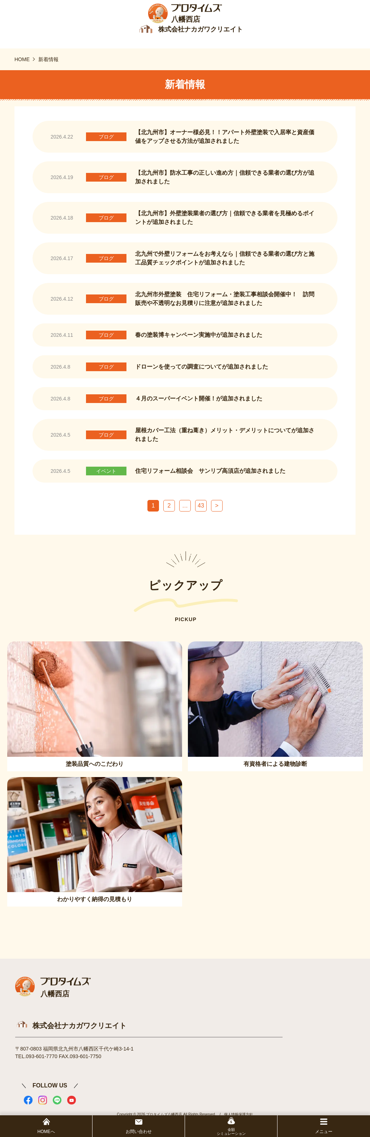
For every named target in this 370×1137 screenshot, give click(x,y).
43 (201, 508)
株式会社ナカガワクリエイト (79, 1027)
